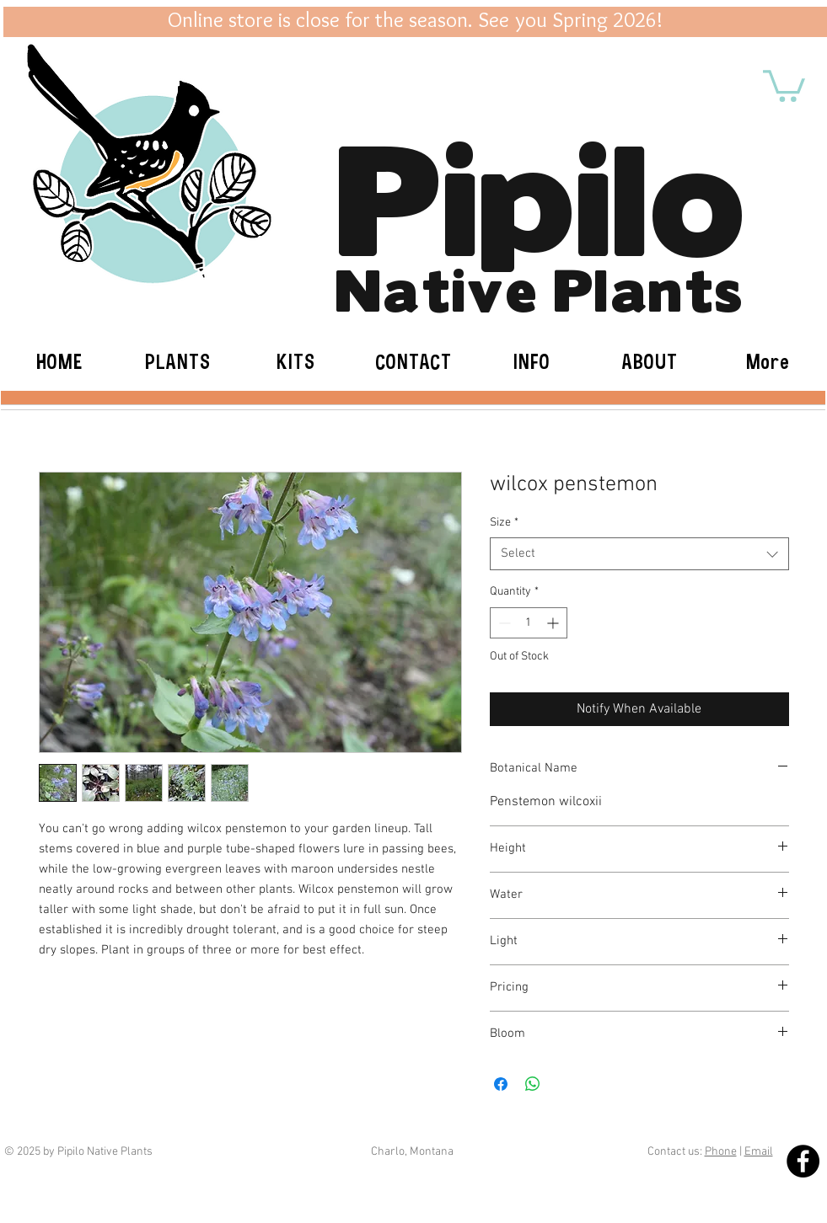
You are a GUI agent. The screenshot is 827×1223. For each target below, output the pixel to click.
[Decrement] (502, 623)
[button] (784, 84)
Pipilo (540, 189)
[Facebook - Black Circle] (803, 1161)
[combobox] (639, 553)
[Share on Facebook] (501, 1084)
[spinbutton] (528, 623)
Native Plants (540, 287)
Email (758, 1152)
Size (504, 522)
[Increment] (554, 623)
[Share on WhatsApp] (533, 1084)
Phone (721, 1152)
